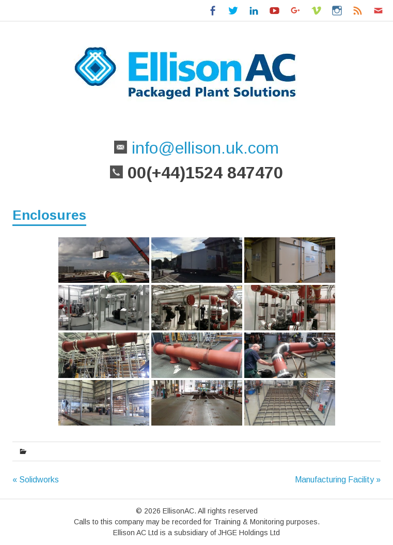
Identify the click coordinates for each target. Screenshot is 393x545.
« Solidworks (35, 479)
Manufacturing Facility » (338, 479)
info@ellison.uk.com (203, 148)
